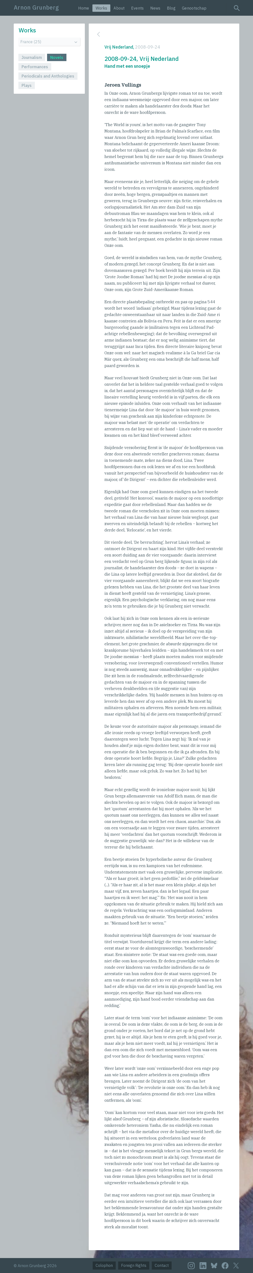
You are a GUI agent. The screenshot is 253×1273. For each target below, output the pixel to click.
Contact (162, 1265)
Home (83, 8)
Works (101, 8)
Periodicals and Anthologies (48, 76)
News (155, 8)
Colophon (104, 1265)
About (119, 8)
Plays (27, 85)
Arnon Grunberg (36, 7)
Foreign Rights (133, 1265)
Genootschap (194, 8)
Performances (35, 66)
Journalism (32, 57)
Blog (171, 8)
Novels (56, 57)
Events (137, 8)
